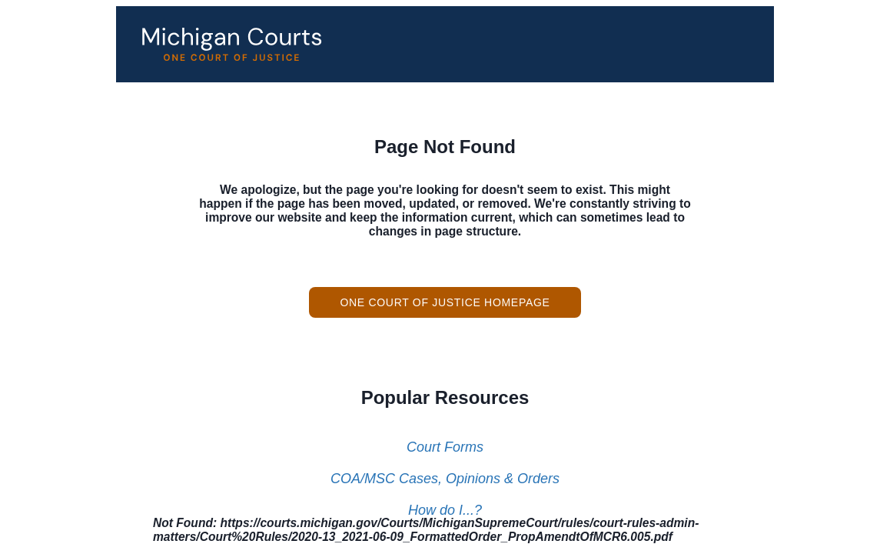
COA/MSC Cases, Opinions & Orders (445, 478)
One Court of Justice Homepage (445, 302)
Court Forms (445, 447)
